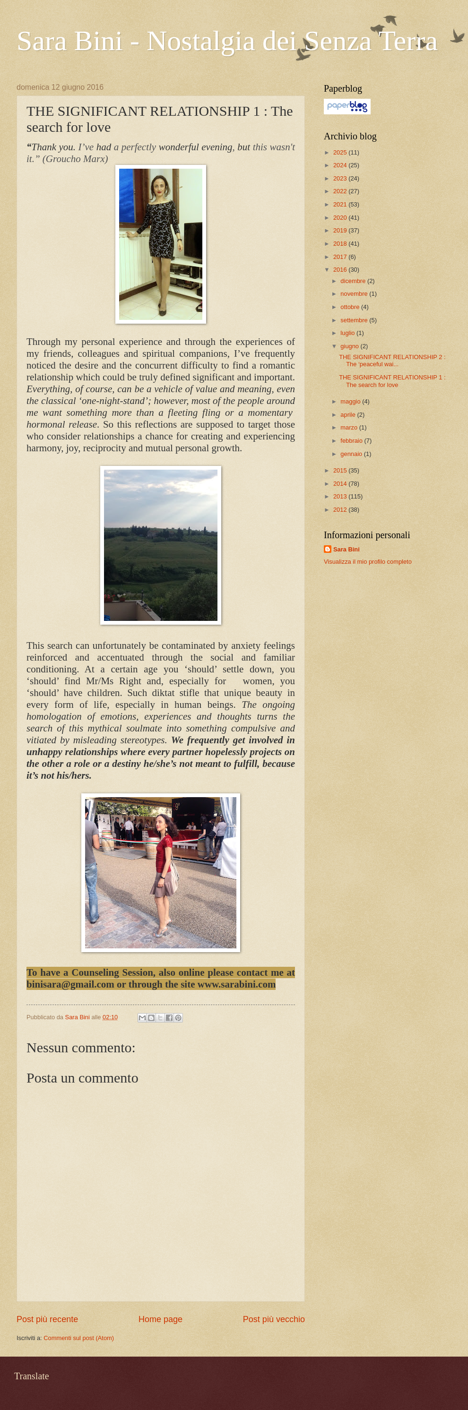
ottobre (350, 306)
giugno (350, 346)
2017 (340, 256)
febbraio (352, 440)
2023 (340, 178)
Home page (160, 1319)
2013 (340, 496)
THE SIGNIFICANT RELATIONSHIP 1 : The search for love (392, 381)
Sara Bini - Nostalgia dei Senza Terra (227, 40)
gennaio (352, 453)
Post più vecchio (274, 1319)
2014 (340, 483)
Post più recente (47, 1319)
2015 (340, 470)
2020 (340, 217)
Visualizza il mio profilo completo (368, 561)
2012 (340, 509)
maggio (351, 401)
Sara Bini (346, 549)
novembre (354, 293)
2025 (340, 152)
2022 (340, 191)
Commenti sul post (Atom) (78, 1337)
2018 (340, 243)
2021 (340, 204)
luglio (348, 332)
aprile (348, 414)
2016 (340, 269)
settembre (354, 320)
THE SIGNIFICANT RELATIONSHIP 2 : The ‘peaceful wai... (392, 360)
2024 (340, 165)
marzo (349, 427)
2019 (340, 230)
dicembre (353, 280)
